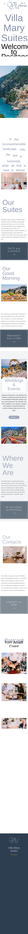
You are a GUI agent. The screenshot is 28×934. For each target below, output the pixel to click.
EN (22, 3)
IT (24, 3)
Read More (14, 417)
